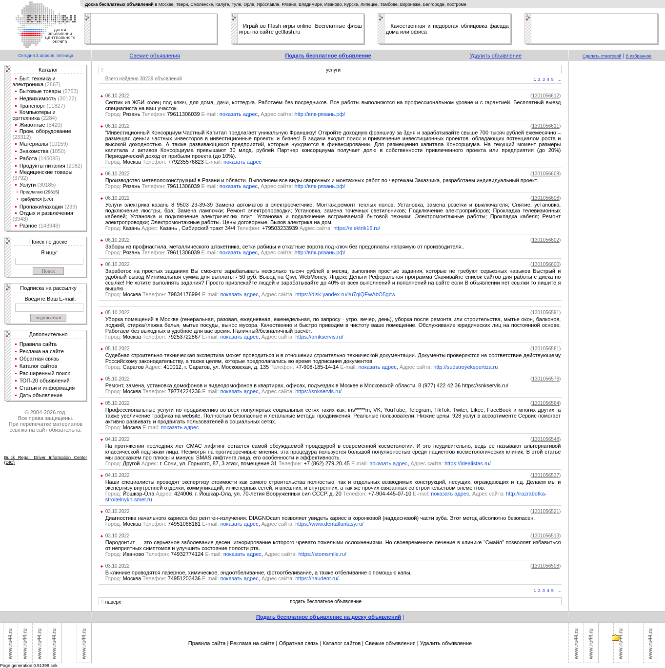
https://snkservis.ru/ (318, 391)
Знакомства (34, 151)
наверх (113, 602)
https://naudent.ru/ (317, 578)
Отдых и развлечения (46, 213)
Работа (28, 158)
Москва (133, 427)
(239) (70, 207)
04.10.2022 (117, 439)
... (560, 79)
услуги (333, 70)
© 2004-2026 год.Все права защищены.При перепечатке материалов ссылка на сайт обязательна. (45, 421)
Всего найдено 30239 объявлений (143, 78)
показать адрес (239, 114)
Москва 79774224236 (163, 391)
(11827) (55, 106)
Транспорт (32, 106)
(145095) (48, 158)
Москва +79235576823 (164, 162)
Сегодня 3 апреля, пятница (45, 55)
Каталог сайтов (39, 366)
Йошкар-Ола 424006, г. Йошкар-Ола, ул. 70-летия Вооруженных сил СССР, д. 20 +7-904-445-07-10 (268, 493)
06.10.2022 (117, 95)
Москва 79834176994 (163, 294)
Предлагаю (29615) (39, 192)
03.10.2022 (117, 511)
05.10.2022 (117, 312)
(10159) (58, 144)
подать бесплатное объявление (326, 601)
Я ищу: (49, 252)
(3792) (20, 178)
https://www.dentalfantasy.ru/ (329, 524)
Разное (28, 226)
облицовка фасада (485, 26)
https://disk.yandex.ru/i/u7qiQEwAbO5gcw (345, 294)
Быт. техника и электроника (34, 81)
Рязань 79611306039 (162, 114)
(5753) (70, 91)
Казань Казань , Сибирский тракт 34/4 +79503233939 (201, 228)
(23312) (22, 137)
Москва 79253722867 (163, 337)
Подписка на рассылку (48, 288)
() (545, 95)
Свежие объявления (154, 55)
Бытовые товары (40, 91)
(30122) (66, 98)
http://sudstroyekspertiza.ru (465, 367)
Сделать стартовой (602, 56)
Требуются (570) (36, 199)
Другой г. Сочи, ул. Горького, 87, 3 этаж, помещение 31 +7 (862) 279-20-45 (237, 463)
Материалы (34, 144)
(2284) (48, 118)
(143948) (48, 226)
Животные (32, 125)
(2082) (73, 166)
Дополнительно (48, 334)
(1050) (56, 151)
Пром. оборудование (45, 131)
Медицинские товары (46, 172)
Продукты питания (42, 166)
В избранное (639, 56)
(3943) (20, 219)
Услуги (28, 185)
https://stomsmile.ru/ (322, 554)
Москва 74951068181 (163, 524)
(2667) (51, 84)
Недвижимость (38, 98)
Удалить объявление (496, 55)
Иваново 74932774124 (164, 554)
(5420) (53, 125)
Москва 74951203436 (163, 578)
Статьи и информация (47, 388)
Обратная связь (39, 359)
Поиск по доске (48, 242)
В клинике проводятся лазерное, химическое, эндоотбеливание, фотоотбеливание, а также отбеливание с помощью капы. (259, 572)
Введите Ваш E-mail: (50, 299)
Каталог (48, 70)
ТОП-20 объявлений (45, 380)
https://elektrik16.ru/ (356, 228)
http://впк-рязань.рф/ (320, 114)
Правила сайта (38, 344)
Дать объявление (41, 395)
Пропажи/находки (41, 207)
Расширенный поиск (45, 373)
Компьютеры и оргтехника (34, 115)
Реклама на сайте (42, 351)
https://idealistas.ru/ (467, 463)
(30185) (46, 185)
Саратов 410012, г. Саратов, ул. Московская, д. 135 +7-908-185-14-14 (232, 367)
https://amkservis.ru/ (319, 337)
